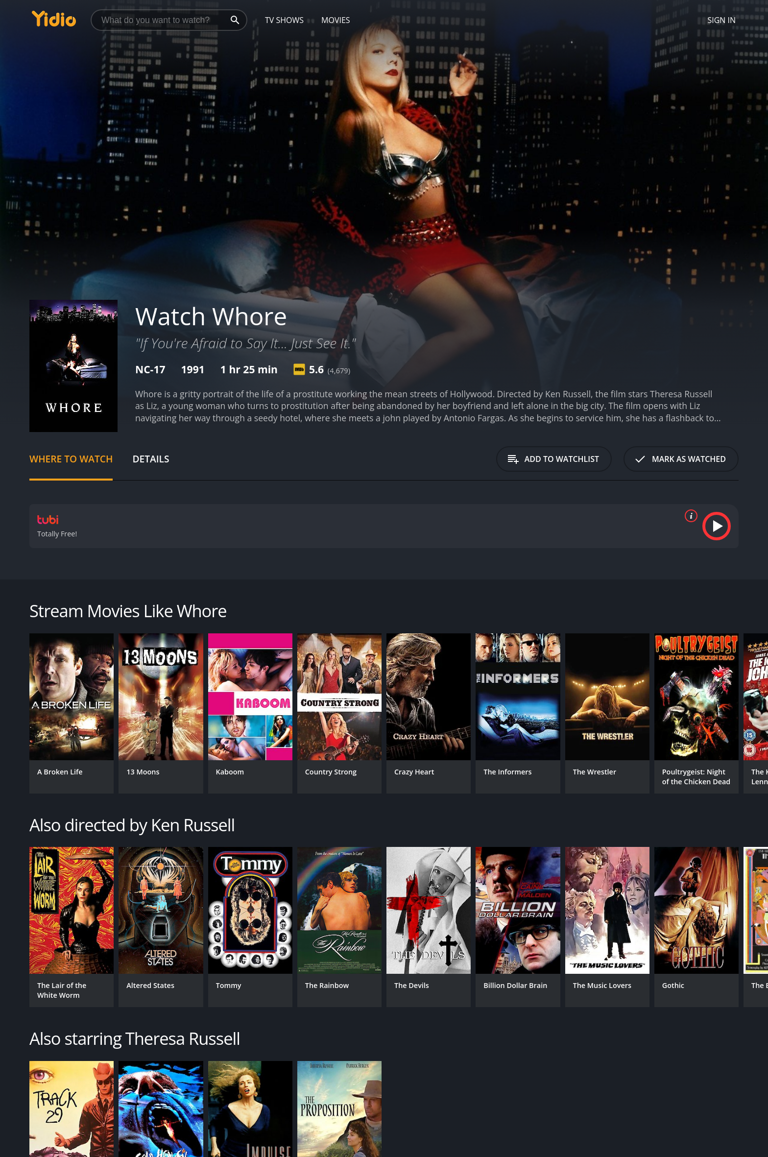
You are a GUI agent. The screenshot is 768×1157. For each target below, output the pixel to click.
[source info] (689, 515)
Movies (335, 20)
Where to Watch (71, 458)
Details (150, 458)
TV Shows (284, 20)
